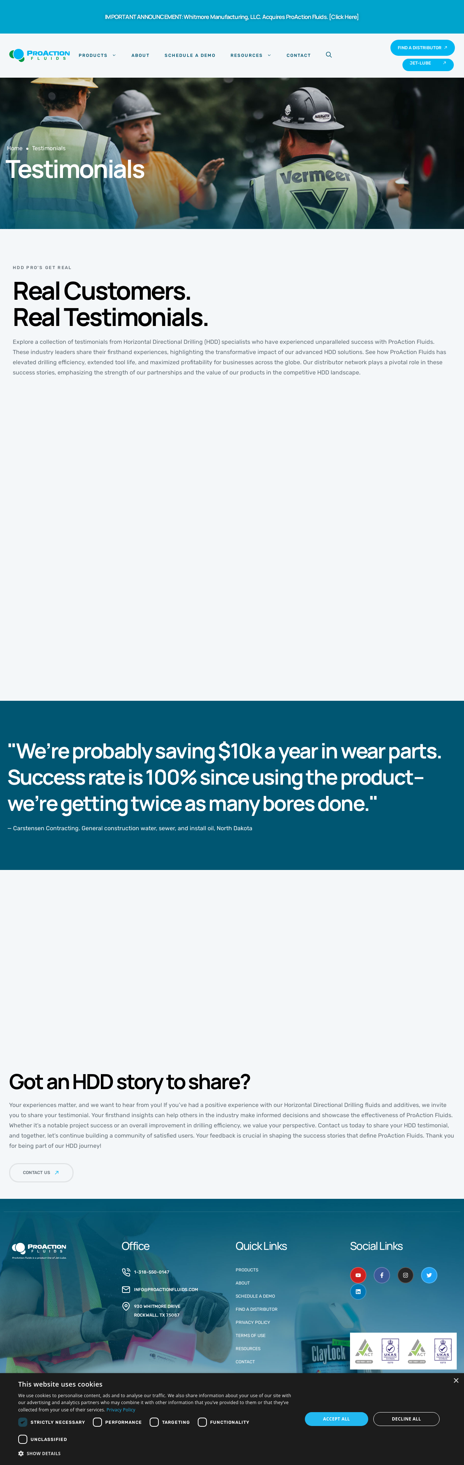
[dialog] (232, 1419)
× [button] (456, 1381)
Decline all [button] (406, 1419)
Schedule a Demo (190, 55)
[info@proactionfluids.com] (126, 1289)
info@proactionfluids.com (166, 1289)
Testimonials (49, 148)
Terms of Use (251, 1335)
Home (15, 148)
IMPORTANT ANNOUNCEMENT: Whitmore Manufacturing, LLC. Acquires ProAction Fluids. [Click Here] (232, 17)
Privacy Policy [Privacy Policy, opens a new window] (120, 1410)
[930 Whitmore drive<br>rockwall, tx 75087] (126, 1306)
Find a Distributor (257, 1309)
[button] (156, 1454)
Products (98, 55)
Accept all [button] (336, 1419)
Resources (251, 55)
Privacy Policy (253, 1322)
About (140, 55)
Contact (299, 55)
